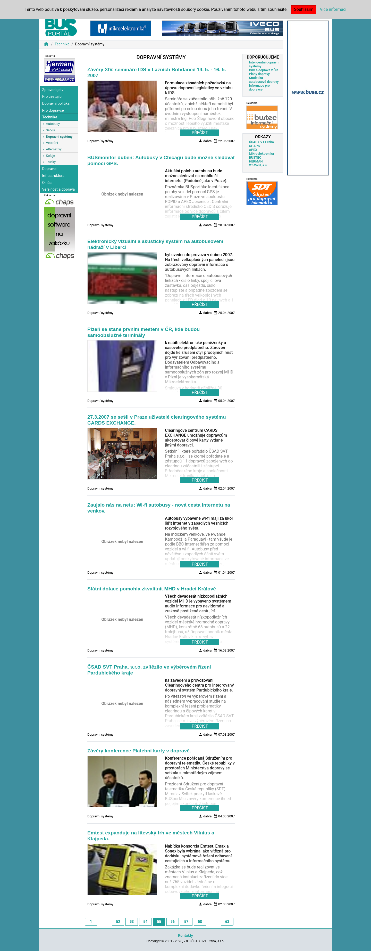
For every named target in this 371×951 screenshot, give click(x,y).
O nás (47, 183)
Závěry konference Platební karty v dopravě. (139, 750)
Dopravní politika (56, 103)
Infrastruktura (53, 176)
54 (145, 922)
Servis (50, 130)
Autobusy (53, 124)
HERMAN (256, 161)
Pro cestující (52, 96)
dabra (205, 141)
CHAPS (254, 146)
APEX (253, 150)
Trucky (51, 162)
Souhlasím (303, 9)
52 (118, 922)
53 (132, 922)
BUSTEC (255, 157)
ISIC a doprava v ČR (263, 70)
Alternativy (53, 149)
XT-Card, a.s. (258, 165)
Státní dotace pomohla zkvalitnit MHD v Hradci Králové (151, 588)
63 (227, 922)
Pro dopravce (53, 110)
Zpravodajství (53, 90)
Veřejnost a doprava (58, 189)
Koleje (50, 156)
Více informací (333, 9)
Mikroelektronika (261, 154)
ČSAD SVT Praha (261, 142)
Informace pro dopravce (259, 87)
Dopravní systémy (59, 137)
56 (173, 922)
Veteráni (52, 143)
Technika (62, 44)
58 (200, 922)
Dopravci (49, 169)
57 (186, 922)
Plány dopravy (259, 74)
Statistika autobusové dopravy (264, 80)
